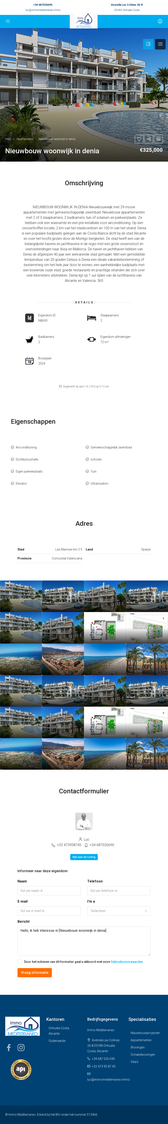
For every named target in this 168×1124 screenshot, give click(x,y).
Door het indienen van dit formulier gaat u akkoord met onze (80, 961)
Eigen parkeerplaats (29, 471)
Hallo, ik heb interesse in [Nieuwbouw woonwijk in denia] (84, 941)
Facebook (8, 1047)
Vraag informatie (34, 972)
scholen (96, 459)
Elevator (21, 483)
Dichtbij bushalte (27, 459)
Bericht (24, 921)
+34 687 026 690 (103, 1058)
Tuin (93, 471)
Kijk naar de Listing (84, 857)
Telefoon (95, 881)
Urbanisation (99, 483)
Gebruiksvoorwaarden (127, 961)
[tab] (148, 44)
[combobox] (118, 911)
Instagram (21, 1047)
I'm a (91, 901)
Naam (22, 881)
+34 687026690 (42, 4)
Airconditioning (26, 447)
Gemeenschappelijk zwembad (111, 447)
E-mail (23, 901)
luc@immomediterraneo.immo (42, 10)
